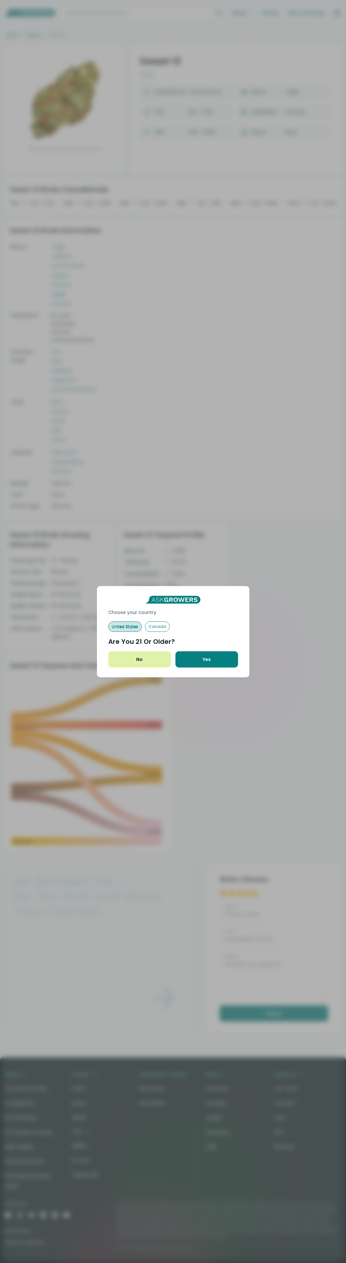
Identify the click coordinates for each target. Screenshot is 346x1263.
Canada (157, 626)
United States (125, 626)
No (139, 659)
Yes (207, 659)
